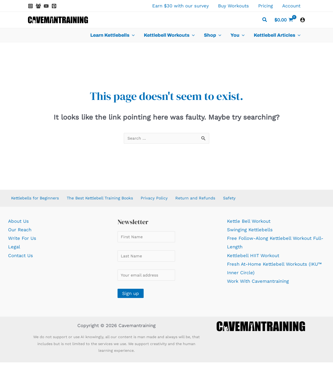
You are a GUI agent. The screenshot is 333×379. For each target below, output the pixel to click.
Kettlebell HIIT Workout (253, 257)
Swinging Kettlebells (250, 232)
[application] (132, 35)
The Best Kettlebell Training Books (107, 199)
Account (291, 6)
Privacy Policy (166, 199)
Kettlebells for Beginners (36, 199)
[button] (264, 20)
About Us (18, 223)
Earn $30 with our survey (180, 6)
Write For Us (22, 240)
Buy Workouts (233, 6)
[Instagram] (30, 6)
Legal (14, 249)
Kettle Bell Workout (248, 223)
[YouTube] (46, 6)
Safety (242, 199)
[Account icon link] (302, 19)
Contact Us (20, 257)
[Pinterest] (54, 6)
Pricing (265, 6)
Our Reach (19, 232)
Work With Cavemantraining (258, 283)
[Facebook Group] (38, 6)
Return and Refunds (207, 199)
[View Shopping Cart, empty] (283, 20)
